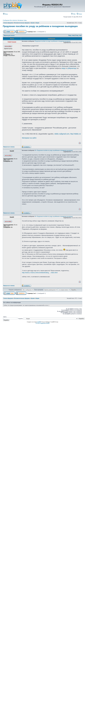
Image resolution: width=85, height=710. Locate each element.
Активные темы (22, 20)
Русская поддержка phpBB (42, 323)
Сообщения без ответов (10, 20)
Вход (5, 14)
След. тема (78, 35)
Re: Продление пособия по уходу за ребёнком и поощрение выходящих (54, 150)
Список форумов (8, 22)
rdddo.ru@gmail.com (61, 134)
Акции (37, 22)
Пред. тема (71, 35)
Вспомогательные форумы (22, 22)
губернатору (71, 68)
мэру (63, 68)
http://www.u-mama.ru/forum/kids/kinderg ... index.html (40, 272)
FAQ (73, 14)
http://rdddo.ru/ (75, 134)
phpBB (39, 322)
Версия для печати (9, 35)
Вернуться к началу (9, 146)
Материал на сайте (29, 138)
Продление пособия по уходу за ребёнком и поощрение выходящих (40, 26)
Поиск (79, 14)
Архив (32, 22)
